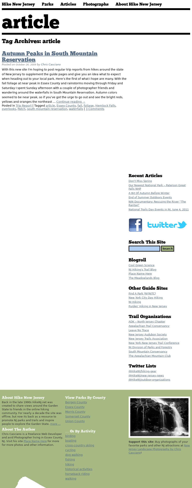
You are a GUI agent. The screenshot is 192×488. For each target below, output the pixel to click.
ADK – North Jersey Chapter (147, 321)
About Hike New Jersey (138, 4)
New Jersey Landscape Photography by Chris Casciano (159, 449)
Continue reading (70, 101)
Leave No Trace (139, 330)
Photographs (96, 4)
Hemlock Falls (105, 105)
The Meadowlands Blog (144, 277)
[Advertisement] (143, 104)
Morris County (75, 411)
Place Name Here (140, 273)
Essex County (66, 105)
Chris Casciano (51, 64)
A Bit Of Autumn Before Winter (149, 193)
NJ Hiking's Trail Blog (142, 269)
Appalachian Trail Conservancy (149, 325)
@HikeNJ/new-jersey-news (146, 375)
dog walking (74, 454)
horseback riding (77, 473)
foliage (89, 105)
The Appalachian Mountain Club (150, 355)
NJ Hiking (135, 301)
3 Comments (95, 109)
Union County (75, 421)
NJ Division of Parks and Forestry (150, 347)
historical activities (78, 469)
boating (70, 440)
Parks (47, 4)
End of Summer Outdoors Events (150, 197)
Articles (68, 4)
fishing (70, 459)
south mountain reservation (47, 109)
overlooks (9, 109)
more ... (55, 423)
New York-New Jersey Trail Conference (154, 342)
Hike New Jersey (18, 4)
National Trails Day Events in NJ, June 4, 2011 (159, 209)
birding (70, 436)
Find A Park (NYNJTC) (142, 293)
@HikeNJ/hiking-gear (142, 371)
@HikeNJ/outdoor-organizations (149, 379)
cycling (70, 450)
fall (80, 105)
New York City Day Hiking (146, 297)
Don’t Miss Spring (140, 180)
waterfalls (76, 109)
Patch (21, 109)
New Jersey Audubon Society (148, 334)
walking (70, 478)
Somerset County (77, 416)
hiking (69, 464)
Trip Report (24, 105)
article (50, 105)
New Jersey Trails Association (148, 338)
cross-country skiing (79, 445)
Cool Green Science (141, 265)
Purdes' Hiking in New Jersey (148, 306)
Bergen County (76, 402)
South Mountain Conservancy (148, 351)
